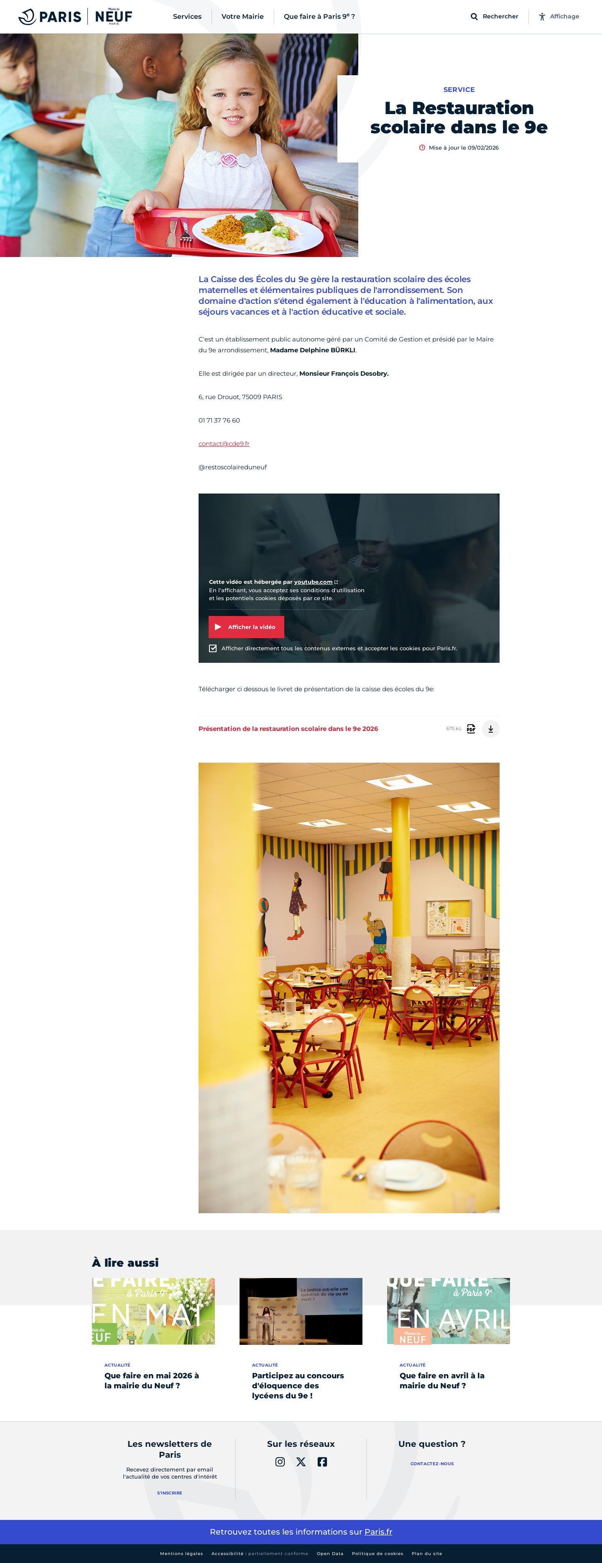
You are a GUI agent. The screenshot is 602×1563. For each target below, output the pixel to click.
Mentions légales (181, 1553)
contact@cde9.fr (224, 444)
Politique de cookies (377, 1553)
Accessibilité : (260, 1553)
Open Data (330, 1553)
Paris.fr (379, 1532)
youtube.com (313, 581)
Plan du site (427, 1553)
